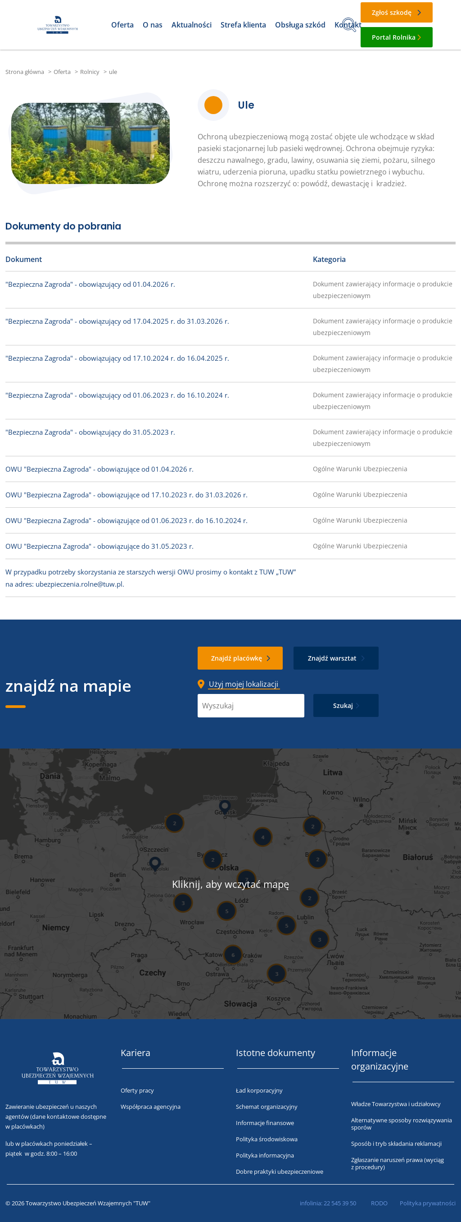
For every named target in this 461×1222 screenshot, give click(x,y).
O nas (153, 25)
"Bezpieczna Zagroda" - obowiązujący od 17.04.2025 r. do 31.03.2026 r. (117, 321)
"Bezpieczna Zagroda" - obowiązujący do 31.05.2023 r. (90, 431)
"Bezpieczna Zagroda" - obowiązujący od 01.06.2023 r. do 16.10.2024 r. (117, 395)
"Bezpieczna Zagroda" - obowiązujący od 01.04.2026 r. (90, 284)
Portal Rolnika (394, 37)
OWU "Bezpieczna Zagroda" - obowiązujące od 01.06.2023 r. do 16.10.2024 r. (126, 520)
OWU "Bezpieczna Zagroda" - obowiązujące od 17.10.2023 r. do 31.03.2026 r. (126, 494)
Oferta (122, 25)
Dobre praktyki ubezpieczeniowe (279, 1171)
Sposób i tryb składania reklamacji (396, 1143)
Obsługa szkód (300, 25)
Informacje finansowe (265, 1123)
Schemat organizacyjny (267, 1107)
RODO (379, 1203)
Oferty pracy (137, 1090)
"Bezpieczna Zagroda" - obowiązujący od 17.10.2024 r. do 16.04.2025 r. (117, 358)
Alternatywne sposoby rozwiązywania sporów (401, 1123)
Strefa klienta (243, 25)
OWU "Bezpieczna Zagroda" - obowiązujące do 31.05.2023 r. (99, 546)
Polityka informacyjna (265, 1155)
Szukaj (343, 705)
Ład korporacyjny (259, 1090)
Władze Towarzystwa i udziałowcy (396, 1104)
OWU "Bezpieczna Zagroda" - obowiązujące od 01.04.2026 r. (99, 468)
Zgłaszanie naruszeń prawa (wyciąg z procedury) (397, 1163)
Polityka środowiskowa (267, 1139)
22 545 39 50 (340, 1203)
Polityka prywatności (428, 1203)
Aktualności (192, 25)
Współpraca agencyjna (151, 1107)
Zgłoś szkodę (391, 12)
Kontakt (348, 25)
